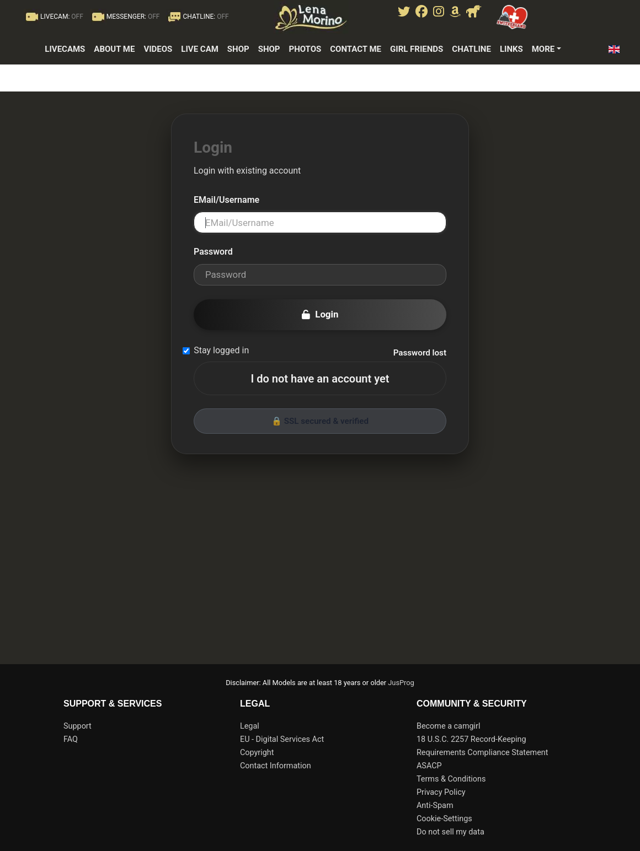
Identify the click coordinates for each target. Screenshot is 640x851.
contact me (355, 49)
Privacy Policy (441, 792)
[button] (617, 49)
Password (213, 251)
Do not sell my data (450, 832)
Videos (157, 49)
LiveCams (65, 49)
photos (305, 49)
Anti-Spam (435, 805)
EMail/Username (226, 200)
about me (114, 49)
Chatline (471, 49)
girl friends (416, 49)
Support (77, 726)
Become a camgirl (449, 726)
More (543, 49)
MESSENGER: (125, 16)
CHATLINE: (197, 16)
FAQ (70, 739)
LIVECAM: (53, 16)
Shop (238, 49)
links (511, 49)
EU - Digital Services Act (282, 739)
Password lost (419, 353)
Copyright (257, 752)
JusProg (401, 682)
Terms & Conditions (451, 779)
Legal (249, 726)
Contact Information (275, 766)
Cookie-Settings (444, 818)
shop (269, 49)
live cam (199, 49)
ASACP (429, 766)
